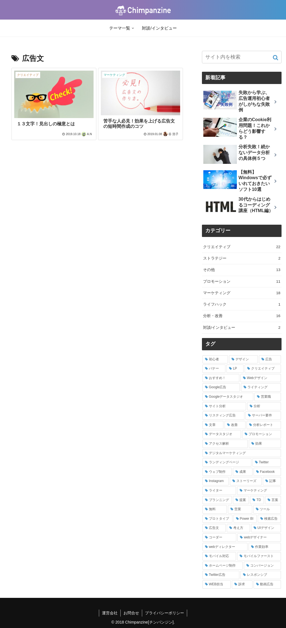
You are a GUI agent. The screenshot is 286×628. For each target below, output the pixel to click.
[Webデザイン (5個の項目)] (260, 378)
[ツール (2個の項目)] (267, 509)
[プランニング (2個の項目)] (217, 500)
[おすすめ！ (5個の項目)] (220, 378)
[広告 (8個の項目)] (270, 359)
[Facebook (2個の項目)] (267, 472)
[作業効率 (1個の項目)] (265, 547)
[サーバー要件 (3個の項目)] (263, 415)
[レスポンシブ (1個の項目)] (260, 575)
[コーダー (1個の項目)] (219, 537)
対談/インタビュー (241, 327)
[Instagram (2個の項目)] (215, 481)
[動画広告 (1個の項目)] (267, 584)
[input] (242, 57)
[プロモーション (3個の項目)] (261, 434)
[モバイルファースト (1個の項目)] (259, 556)
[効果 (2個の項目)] (265, 444)
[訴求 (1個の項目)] (242, 584)
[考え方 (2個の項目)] (238, 528)
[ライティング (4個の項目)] (261, 387)
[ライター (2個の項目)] (219, 490)
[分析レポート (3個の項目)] (264, 425)
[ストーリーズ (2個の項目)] (245, 481)
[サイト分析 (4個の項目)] (224, 406)
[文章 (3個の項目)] (212, 425)
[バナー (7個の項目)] (213, 369)
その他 (241, 270)
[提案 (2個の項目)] (241, 500)
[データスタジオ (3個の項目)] (221, 434)
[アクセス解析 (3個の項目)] (225, 444)
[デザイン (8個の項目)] (243, 359)
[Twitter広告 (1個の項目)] (220, 575)
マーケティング (241, 293)
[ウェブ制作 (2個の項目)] (217, 472)
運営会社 (110, 613)
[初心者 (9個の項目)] (215, 359)
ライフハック (241, 304)
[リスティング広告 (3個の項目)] (223, 415)
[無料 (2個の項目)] (214, 509)
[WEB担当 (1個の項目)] (216, 584)
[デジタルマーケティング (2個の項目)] (241, 453)
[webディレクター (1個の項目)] (225, 547)
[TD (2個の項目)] (257, 500)
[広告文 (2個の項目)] (214, 528)
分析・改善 (241, 316)
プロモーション (241, 281)
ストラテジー (241, 258)
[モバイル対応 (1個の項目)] (219, 556)
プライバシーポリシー (164, 613)
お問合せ (131, 613)
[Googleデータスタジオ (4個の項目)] (227, 397)
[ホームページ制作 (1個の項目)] (222, 566)
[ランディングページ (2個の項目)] (226, 462)
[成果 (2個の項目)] (242, 472)
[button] (276, 57)
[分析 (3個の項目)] (264, 406)
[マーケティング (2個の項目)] (259, 490)
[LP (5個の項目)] (235, 369)
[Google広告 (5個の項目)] (221, 387)
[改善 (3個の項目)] (235, 425)
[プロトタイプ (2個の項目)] (217, 519)
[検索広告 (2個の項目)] (269, 519)
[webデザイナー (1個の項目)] (259, 537)
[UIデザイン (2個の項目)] (266, 528)
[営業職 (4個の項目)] (267, 397)
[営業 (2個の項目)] (240, 509)
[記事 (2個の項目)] (272, 481)
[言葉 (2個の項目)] (273, 500)
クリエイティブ (241, 247)
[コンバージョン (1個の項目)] (262, 566)
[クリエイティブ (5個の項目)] (263, 369)
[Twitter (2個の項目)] (266, 462)
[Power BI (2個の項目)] (245, 519)
